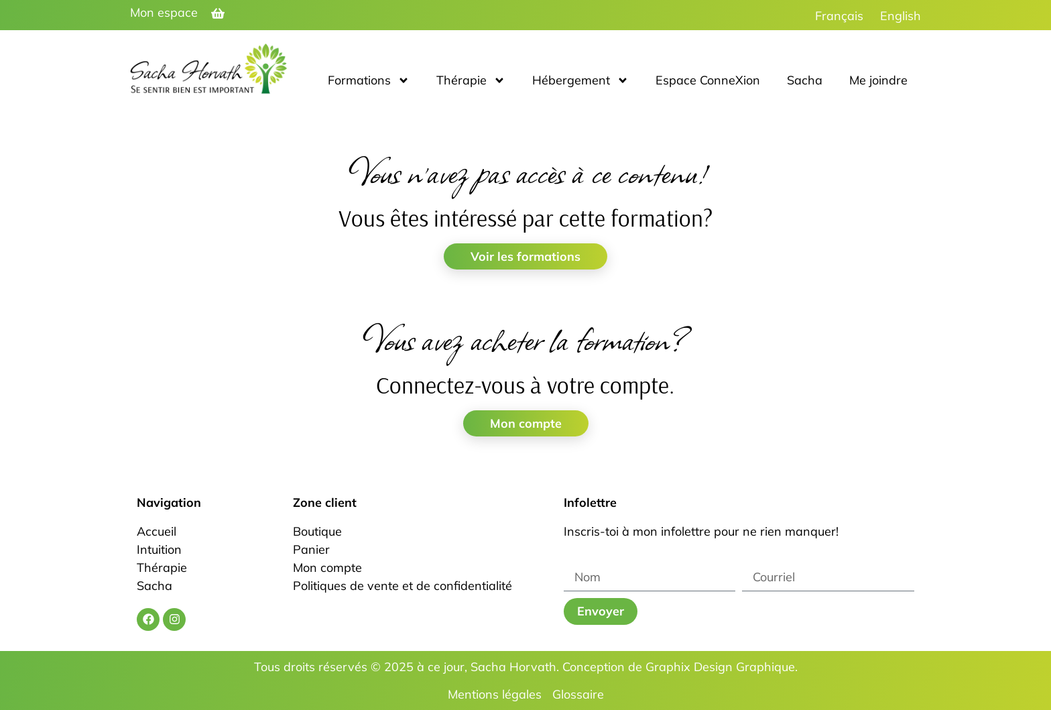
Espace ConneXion (708, 80)
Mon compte (526, 423)
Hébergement (580, 80)
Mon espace (164, 12)
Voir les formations (525, 256)
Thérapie (470, 80)
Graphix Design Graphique (720, 666)
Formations (369, 80)
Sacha (804, 80)
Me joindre (878, 80)
